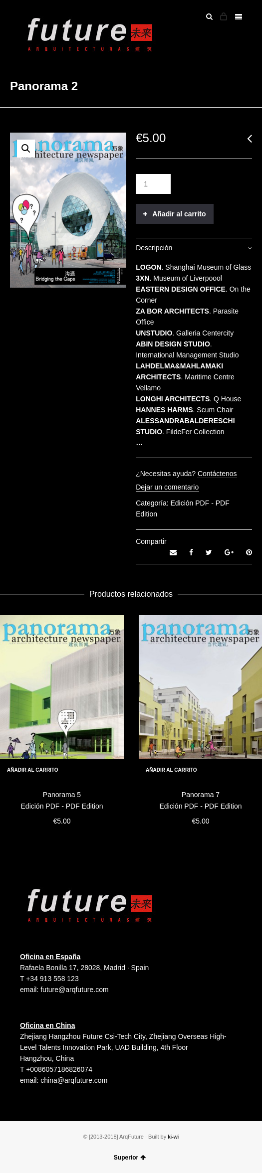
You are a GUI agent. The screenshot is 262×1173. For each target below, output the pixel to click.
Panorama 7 (201, 795)
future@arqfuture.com (74, 990)
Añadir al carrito (179, 214)
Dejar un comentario (167, 487)
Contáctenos (217, 474)
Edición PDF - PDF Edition (62, 806)
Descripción (154, 248)
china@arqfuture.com (73, 1080)
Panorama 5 (62, 795)
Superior (130, 1157)
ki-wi (173, 1137)
